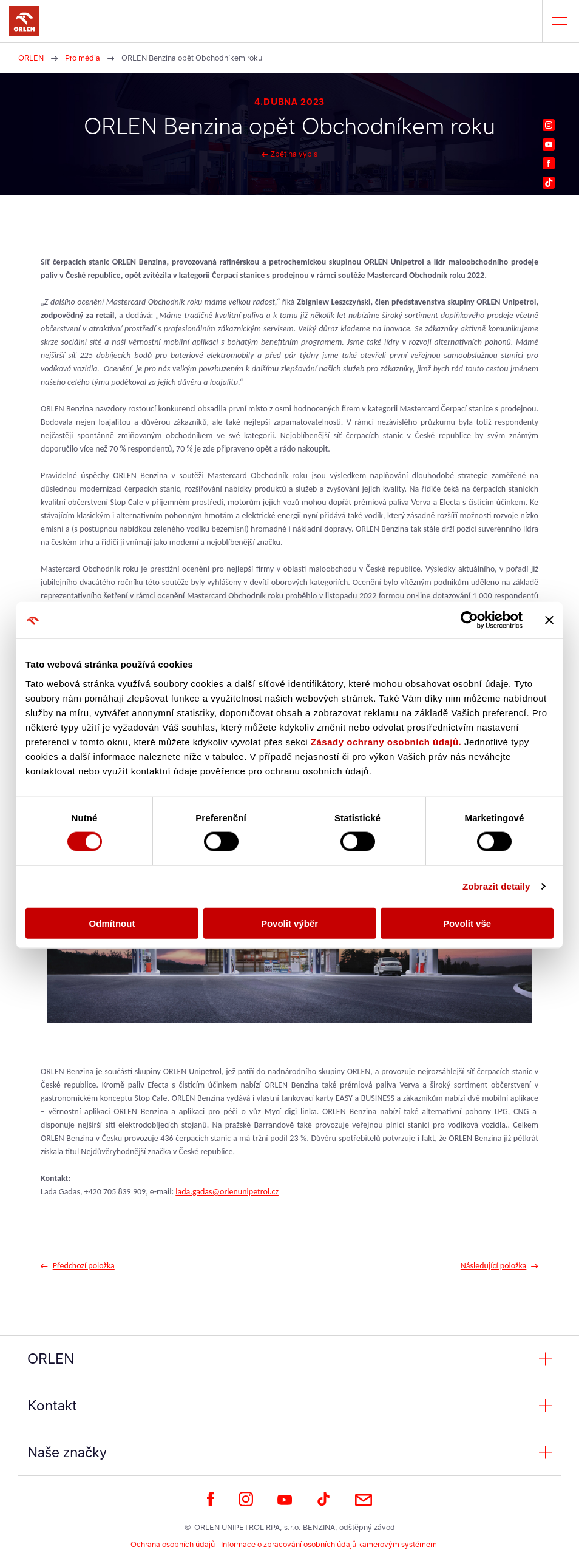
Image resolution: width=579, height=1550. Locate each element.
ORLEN (31, 58)
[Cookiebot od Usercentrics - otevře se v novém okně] (469, 620)
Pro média (82, 58)
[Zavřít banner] (549, 620)
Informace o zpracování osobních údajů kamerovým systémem (329, 1544)
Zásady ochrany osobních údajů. (386, 741)
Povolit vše (467, 923)
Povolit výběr (289, 923)
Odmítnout (112, 923)
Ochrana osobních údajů (172, 1544)
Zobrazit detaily (496, 886)
